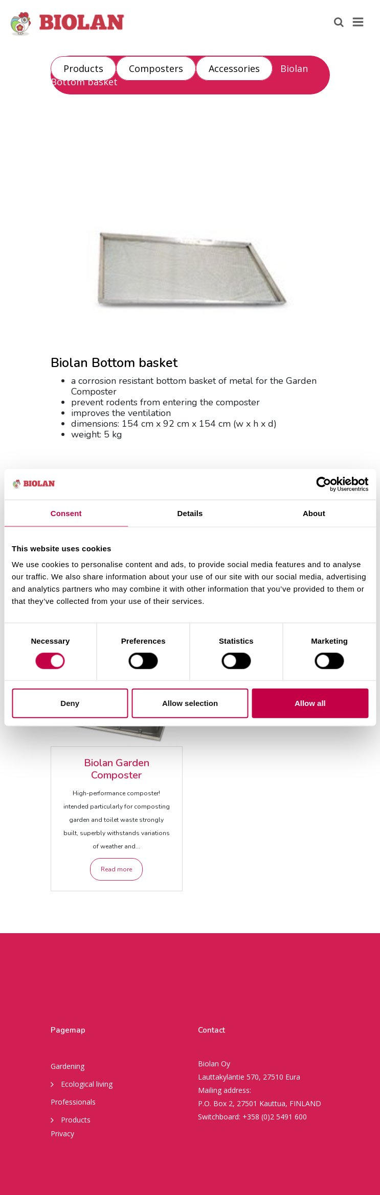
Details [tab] (190, 512)
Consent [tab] (66, 512)
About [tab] (314, 512)
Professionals (73, 1102)
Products (83, 68)
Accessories (234, 68)
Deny (69, 703)
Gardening (67, 1066)
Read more (116, 869)
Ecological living (82, 1083)
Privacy (62, 1133)
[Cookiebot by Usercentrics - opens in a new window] (323, 484)
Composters (156, 68)
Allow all (310, 703)
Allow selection (190, 703)
